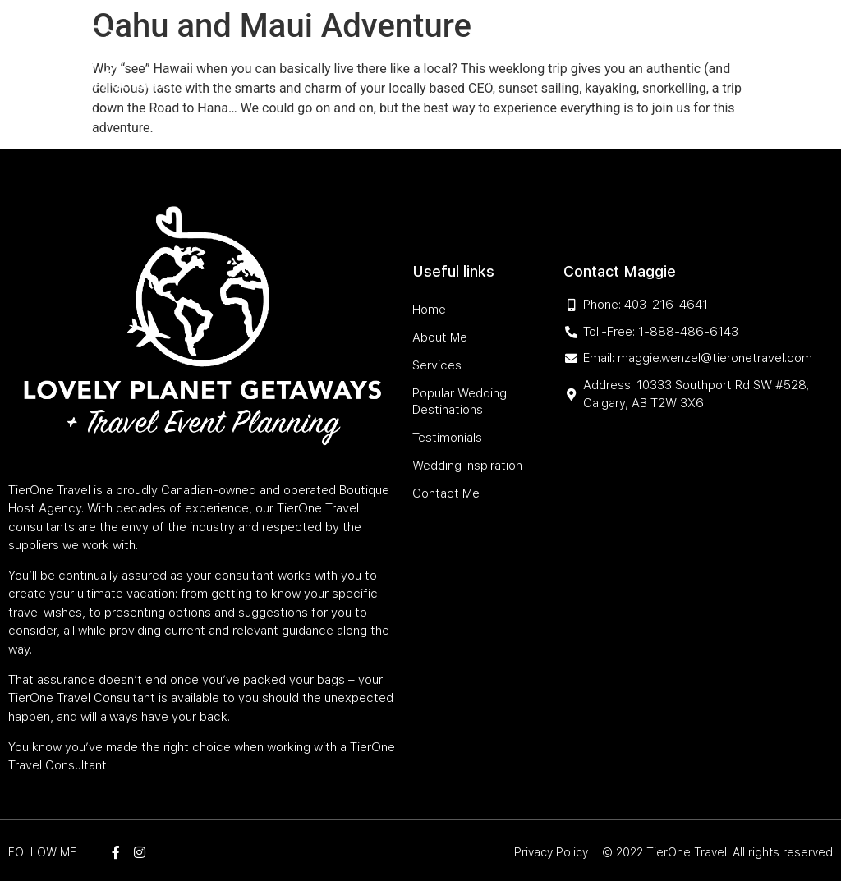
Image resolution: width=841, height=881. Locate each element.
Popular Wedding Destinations (488, 43)
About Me (291, 43)
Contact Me (640, 81)
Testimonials (636, 43)
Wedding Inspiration (536, 81)
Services (354, 43)
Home (238, 43)
